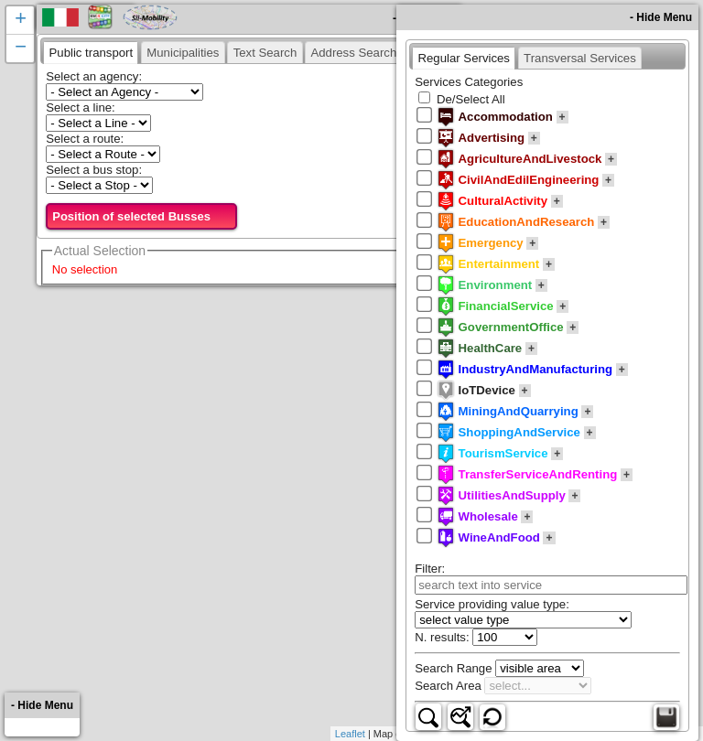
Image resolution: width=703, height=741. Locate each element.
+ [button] (21, 20)
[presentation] (90, 52)
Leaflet (350, 733)
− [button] (21, 48)
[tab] (90, 52)
